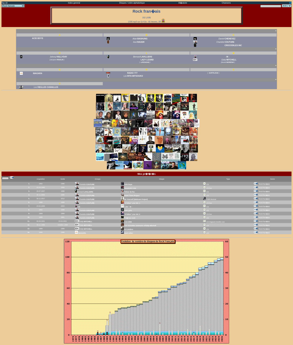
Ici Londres (127, 229)
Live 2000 (126, 222)
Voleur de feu (128, 192)
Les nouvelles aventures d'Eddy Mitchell (138, 226)
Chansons (226, 3)
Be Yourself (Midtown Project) (134, 199)
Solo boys (126, 184)
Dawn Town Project (130, 196)
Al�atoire (182, 3)
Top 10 (4, 3)
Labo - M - (126, 207)
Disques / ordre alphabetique (132, 3)
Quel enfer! (127, 233)
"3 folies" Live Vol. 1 (130, 203)
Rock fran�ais (264, 184)
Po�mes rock (128, 218)
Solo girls (126, 210)
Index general (74, 3)
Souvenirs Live (128, 188)
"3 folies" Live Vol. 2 (130, 214)
